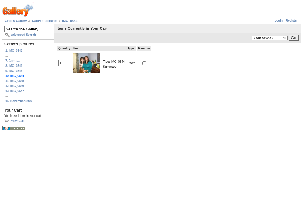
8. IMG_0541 (13, 65)
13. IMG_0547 (14, 91)
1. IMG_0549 (13, 50)
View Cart (17, 120)
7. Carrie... (12, 60)
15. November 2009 (18, 101)
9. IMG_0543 (13, 70)
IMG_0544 (69, 20)
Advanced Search (23, 34)
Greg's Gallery (16, 20)
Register (292, 20)
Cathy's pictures (44, 20)
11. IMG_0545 (14, 81)
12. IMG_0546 (14, 86)
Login (279, 20)
